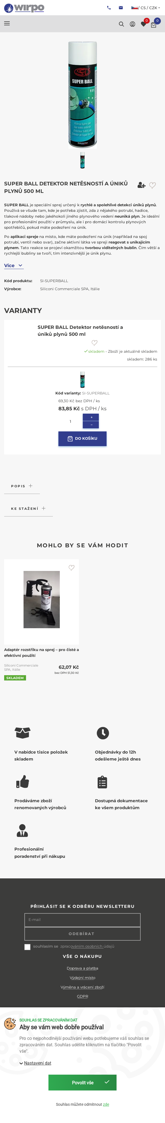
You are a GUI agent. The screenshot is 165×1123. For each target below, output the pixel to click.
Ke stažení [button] (24, 509)
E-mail (35, 919)
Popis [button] (18, 486)
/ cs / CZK (146, 8)
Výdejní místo (82, 977)
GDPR (82, 996)
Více (14, 265)
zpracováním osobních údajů (87, 946)
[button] (7, 23)
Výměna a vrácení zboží (82, 987)
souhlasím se (45, 946)
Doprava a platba (82, 968)
